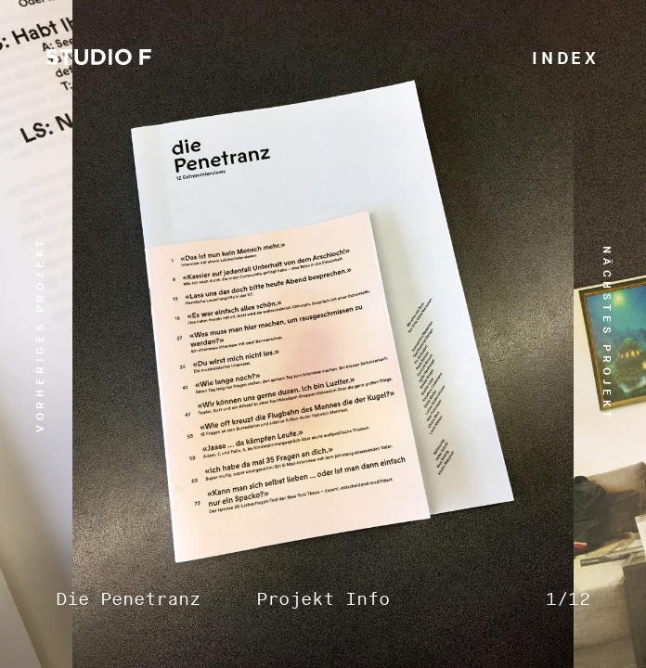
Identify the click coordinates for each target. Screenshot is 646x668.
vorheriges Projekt (40, 334)
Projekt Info (323, 599)
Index (566, 59)
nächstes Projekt (607, 334)
